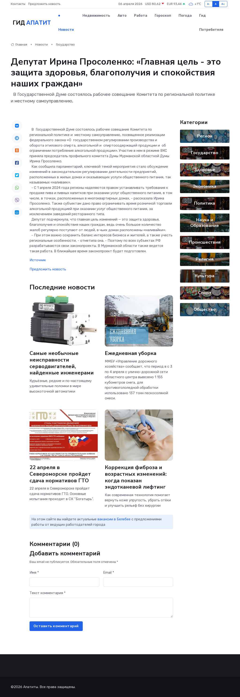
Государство (65, 44)
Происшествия (204, 242)
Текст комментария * (48, 593)
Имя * (34, 572)
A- (208, 4)
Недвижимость (96, 15)
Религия (205, 259)
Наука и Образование (204, 223)
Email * (108, 572)
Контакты (18, 4)
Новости (66, 29)
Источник (38, 260)
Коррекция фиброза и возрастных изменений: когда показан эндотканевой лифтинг (136, 477)
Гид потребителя (211, 22)
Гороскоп (163, 15)
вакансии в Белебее (114, 519)
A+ (223, 4)
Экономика (204, 186)
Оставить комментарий (56, 626)
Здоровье (204, 170)
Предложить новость (44, 4)
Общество (205, 309)
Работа (140, 15)
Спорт (204, 293)
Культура (204, 276)
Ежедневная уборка (131, 353)
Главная (19, 44)
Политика (204, 203)
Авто (122, 15)
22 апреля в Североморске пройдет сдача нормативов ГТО (60, 474)
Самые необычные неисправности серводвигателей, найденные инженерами (62, 363)
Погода (185, 15)
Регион (204, 136)
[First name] (64, 582)
